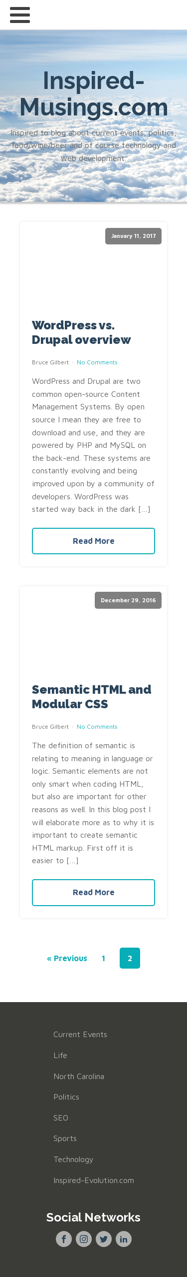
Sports (65, 1138)
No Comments (97, 362)
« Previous (67, 958)
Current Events (80, 1034)
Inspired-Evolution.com (93, 1180)
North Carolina (78, 1076)
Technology (73, 1159)
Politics (66, 1096)
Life (60, 1055)
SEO (60, 1117)
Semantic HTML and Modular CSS (92, 697)
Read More (94, 540)
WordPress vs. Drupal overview (81, 332)
